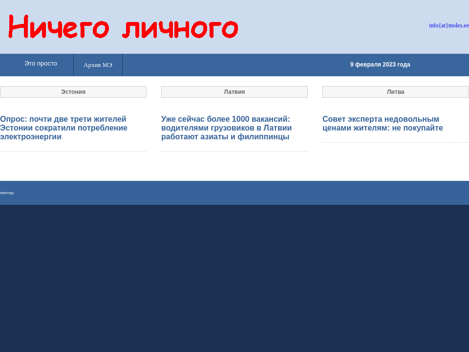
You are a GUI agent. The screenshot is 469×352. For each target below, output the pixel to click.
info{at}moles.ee (449, 25)
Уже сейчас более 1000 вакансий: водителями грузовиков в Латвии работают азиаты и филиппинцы (226, 128)
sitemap (7, 193)
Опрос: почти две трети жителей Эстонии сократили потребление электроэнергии (64, 128)
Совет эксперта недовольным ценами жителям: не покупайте (382, 123)
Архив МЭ (98, 64)
